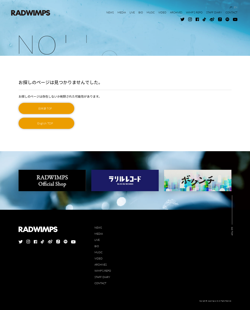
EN (235, 7)
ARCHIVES (100, 265)
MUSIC (98, 252)
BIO (96, 246)
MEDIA (98, 234)
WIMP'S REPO (102, 271)
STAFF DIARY (102, 277)
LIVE (97, 240)
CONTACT (100, 283)
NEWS (98, 228)
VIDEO (98, 258)
